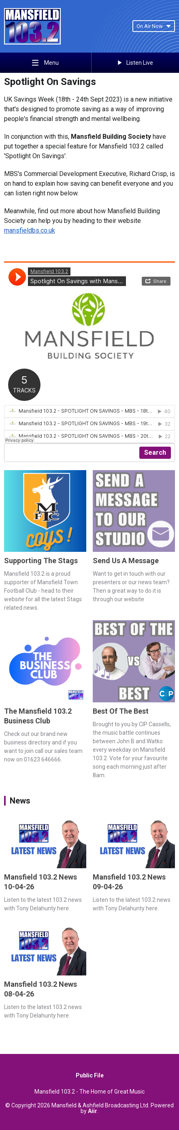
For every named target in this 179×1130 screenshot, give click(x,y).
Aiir (92, 1111)
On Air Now (153, 26)
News (20, 801)
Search (155, 452)
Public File (90, 1075)
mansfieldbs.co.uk (29, 230)
